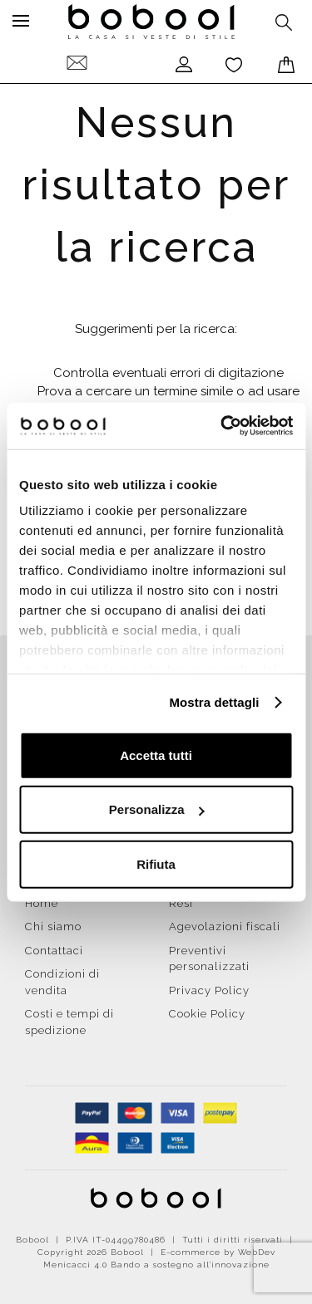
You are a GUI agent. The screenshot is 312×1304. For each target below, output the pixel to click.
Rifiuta (156, 863)
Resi (181, 903)
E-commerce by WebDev (218, 1252)
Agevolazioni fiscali (224, 926)
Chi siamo (53, 926)
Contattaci (54, 950)
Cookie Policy (207, 1013)
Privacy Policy (209, 990)
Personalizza (157, 809)
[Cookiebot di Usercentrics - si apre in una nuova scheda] (222, 426)
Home (41, 903)
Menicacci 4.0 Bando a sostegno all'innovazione (156, 1264)
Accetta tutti (156, 755)
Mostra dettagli (214, 702)
